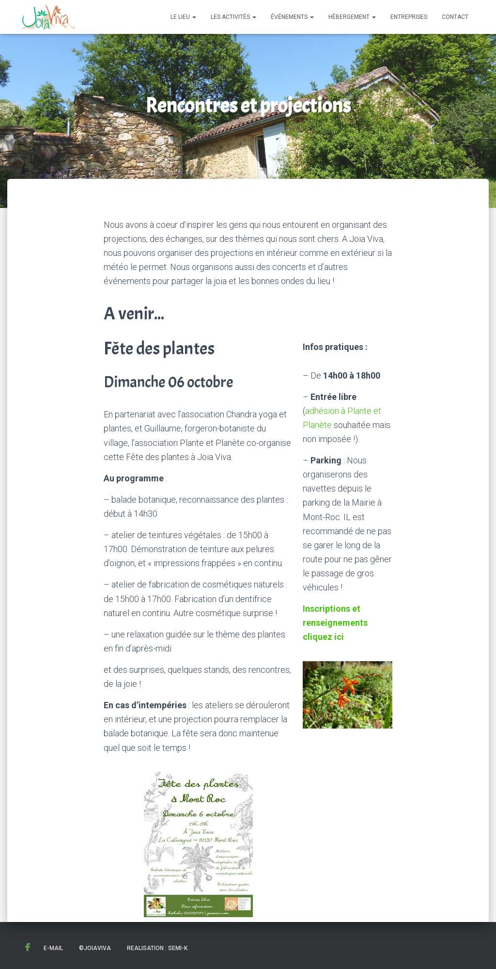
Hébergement (352, 17)
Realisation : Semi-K (157, 948)
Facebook (27, 948)
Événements (292, 17)
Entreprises (408, 17)
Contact (455, 17)
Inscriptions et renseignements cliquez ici (335, 623)
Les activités (233, 17)
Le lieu (183, 17)
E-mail (53, 948)
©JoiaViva (95, 948)
